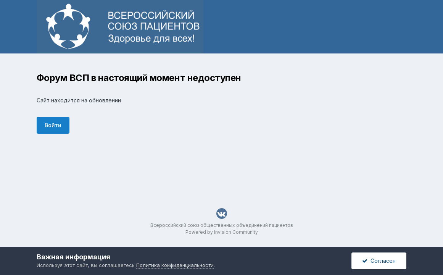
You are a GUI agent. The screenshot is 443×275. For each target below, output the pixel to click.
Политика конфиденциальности (175, 265)
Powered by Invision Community (221, 232)
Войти (53, 125)
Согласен (379, 260)
